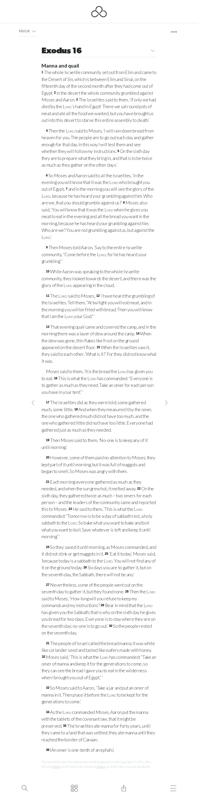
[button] (34, 31)
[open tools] (174, 31)
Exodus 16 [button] (99, 51)
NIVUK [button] (28, 31)
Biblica (56, 767)
